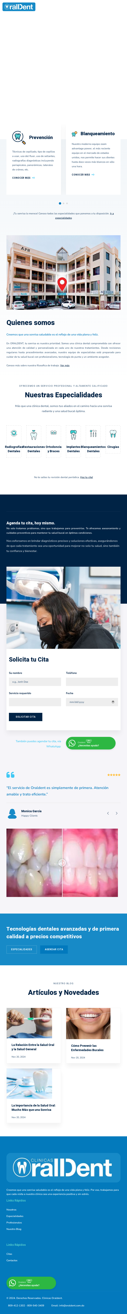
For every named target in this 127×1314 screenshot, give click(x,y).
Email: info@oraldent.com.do (67, 1305)
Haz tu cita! (86, 477)
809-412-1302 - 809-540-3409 (26, 1305)
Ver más (64, 365)
